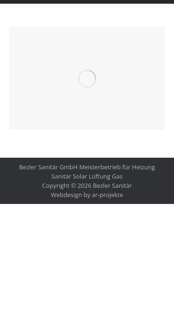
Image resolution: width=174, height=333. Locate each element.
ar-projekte (107, 195)
